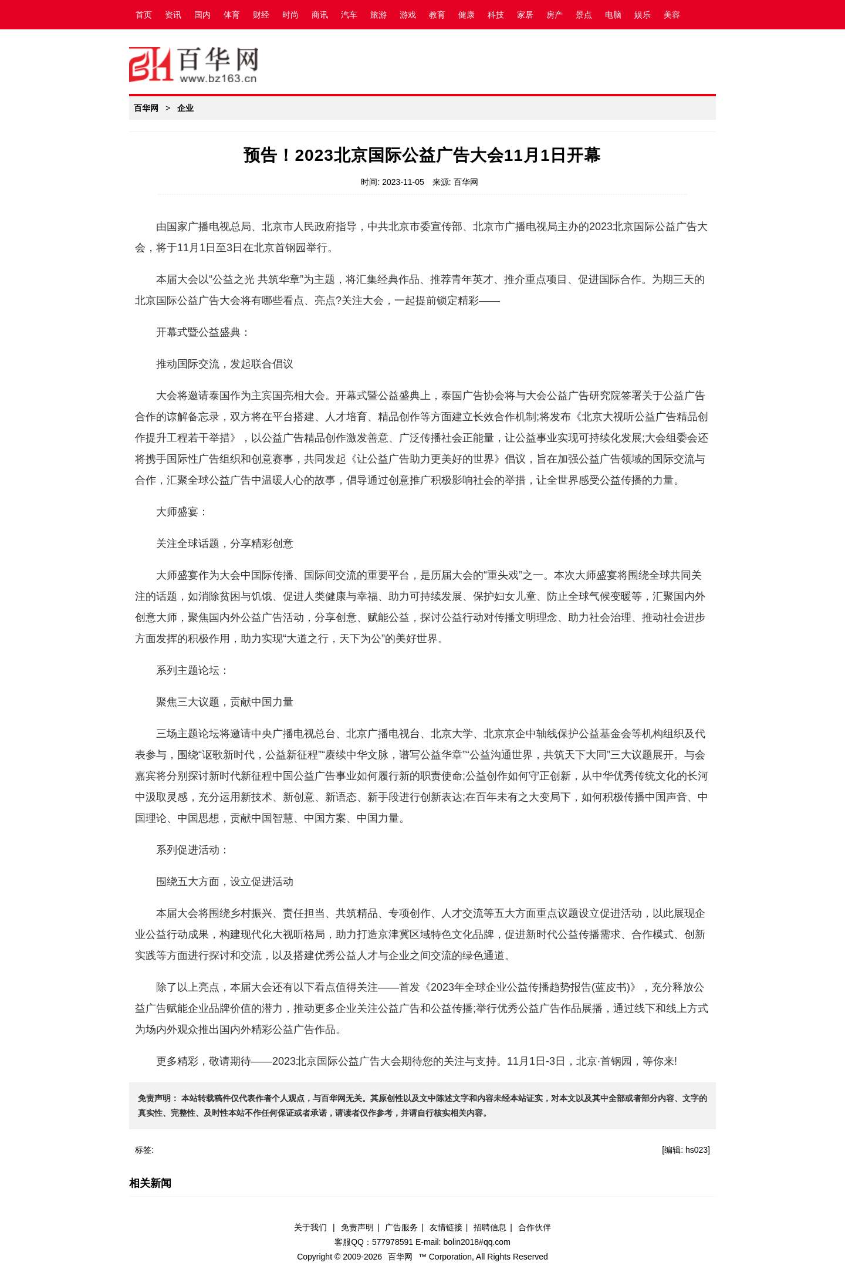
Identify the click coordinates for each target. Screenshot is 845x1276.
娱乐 (642, 14)
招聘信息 (490, 1227)
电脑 (613, 14)
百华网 (146, 108)
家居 (525, 14)
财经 (261, 14)
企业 (185, 108)
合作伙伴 (534, 1227)
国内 (202, 14)
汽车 (349, 14)
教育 (437, 14)
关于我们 (310, 1227)
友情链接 (446, 1227)
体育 (232, 14)
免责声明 (357, 1227)
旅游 (378, 14)
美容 (672, 14)
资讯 (173, 14)
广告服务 (401, 1227)
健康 (466, 14)
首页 (144, 14)
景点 (584, 14)
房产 (554, 14)
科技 (496, 14)
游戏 (408, 14)
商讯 (320, 14)
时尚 (290, 14)
